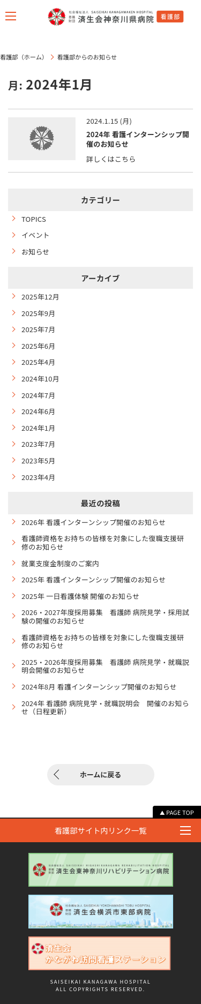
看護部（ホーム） (24, 57)
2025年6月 (38, 346)
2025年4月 (38, 362)
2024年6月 (38, 411)
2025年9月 (38, 313)
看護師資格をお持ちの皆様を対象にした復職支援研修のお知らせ (102, 542)
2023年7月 (38, 444)
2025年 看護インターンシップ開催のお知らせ (93, 579)
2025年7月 (38, 329)
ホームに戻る (101, 774)
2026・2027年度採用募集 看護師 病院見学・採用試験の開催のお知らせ (105, 616)
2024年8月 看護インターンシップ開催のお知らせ (99, 687)
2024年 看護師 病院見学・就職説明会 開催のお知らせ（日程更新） (105, 707)
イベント (35, 235)
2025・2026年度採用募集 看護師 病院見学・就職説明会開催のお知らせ (105, 666)
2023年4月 (38, 477)
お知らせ (35, 252)
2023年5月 (38, 460)
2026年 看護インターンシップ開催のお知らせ (93, 522)
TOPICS (33, 219)
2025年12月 (40, 297)
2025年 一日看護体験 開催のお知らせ (80, 596)
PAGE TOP (180, 812)
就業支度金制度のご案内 (60, 563)
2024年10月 (40, 378)
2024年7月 (38, 395)
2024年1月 (38, 428)
